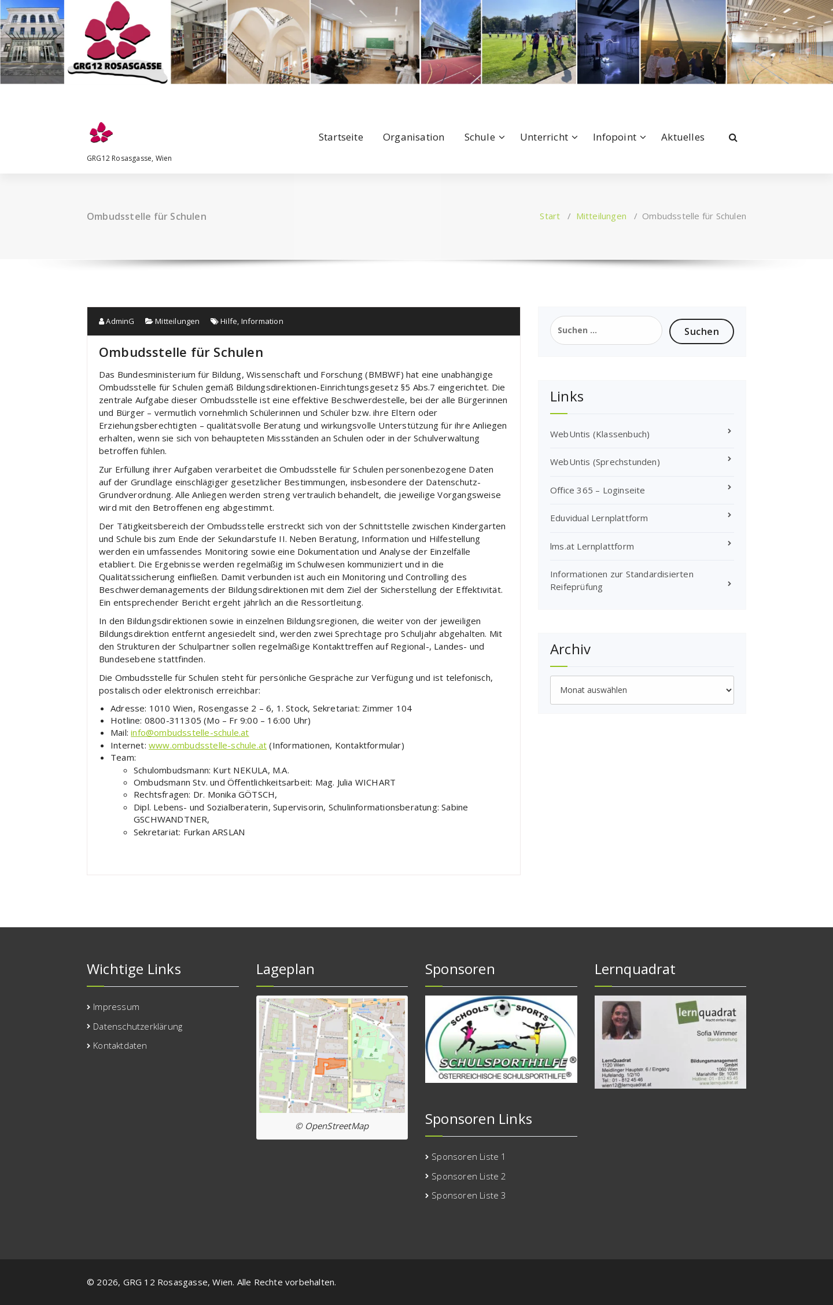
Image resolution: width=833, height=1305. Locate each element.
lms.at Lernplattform (592, 546)
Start (550, 216)
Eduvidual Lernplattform (599, 518)
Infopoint (614, 136)
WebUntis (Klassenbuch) (600, 434)
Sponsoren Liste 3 (469, 1195)
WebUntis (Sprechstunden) (605, 461)
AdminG (117, 321)
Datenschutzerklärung (137, 1026)
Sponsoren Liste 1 (469, 1156)
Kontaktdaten (120, 1045)
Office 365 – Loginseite (598, 490)
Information (262, 321)
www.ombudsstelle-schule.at (208, 745)
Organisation (413, 136)
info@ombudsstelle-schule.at (190, 732)
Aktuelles (683, 136)
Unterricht (544, 136)
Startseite (341, 136)
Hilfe (228, 321)
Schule (480, 136)
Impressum (116, 1006)
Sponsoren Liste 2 (469, 1176)
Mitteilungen (601, 216)
